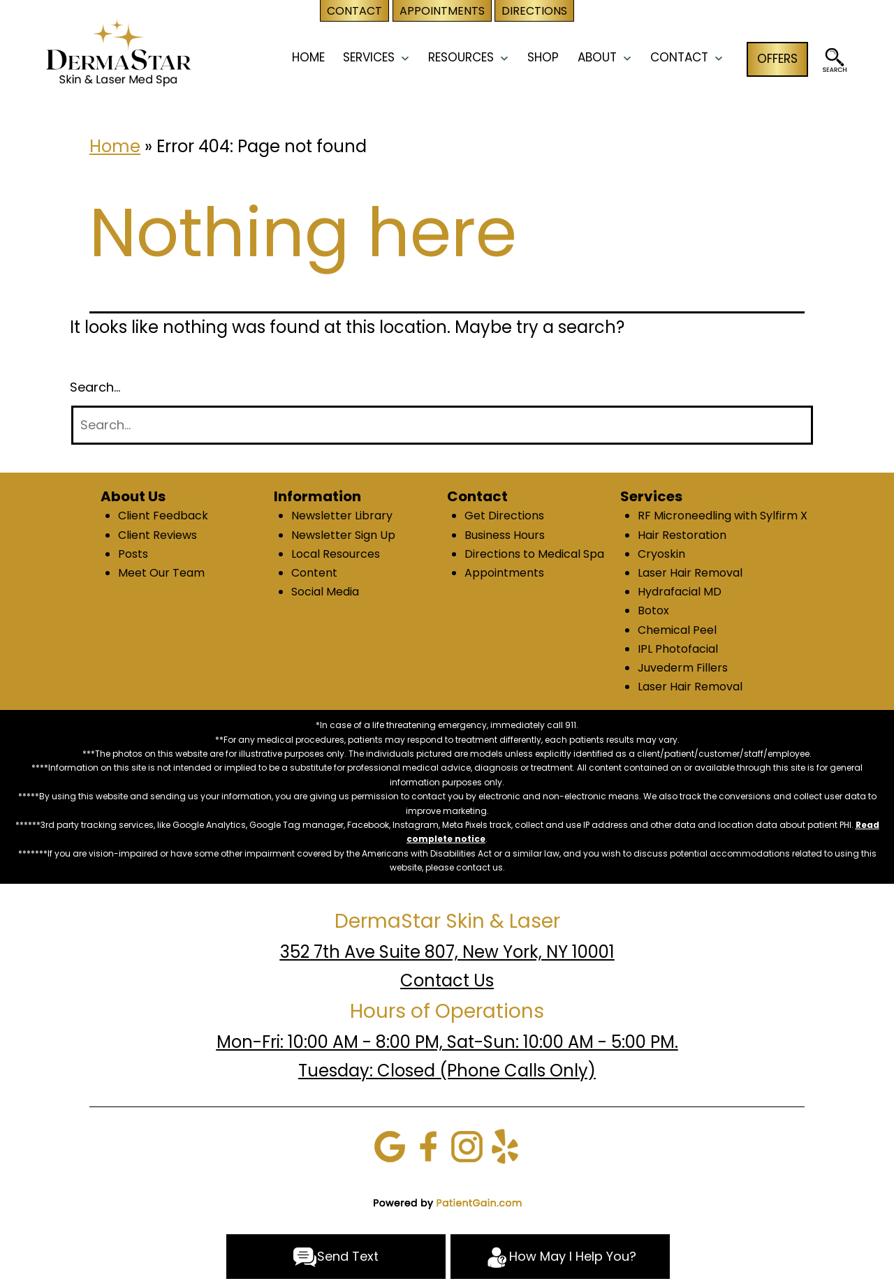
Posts (133, 554)
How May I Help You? (560, 1257)
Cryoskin (661, 554)
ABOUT (597, 57)
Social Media (325, 592)
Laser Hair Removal (690, 573)
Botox (653, 610)
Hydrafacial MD (679, 592)
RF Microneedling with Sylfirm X (722, 516)
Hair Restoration (682, 535)
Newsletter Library (342, 516)
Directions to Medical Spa (534, 554)
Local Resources (335, 554)
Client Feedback (163, 516)
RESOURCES (461, 57)
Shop (543, 57)
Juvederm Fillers (683, 668)
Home (114, 146)
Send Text (336, 1257)
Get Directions (504, 516)
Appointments (504, 573)
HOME (308, 57)
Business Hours (504, 535)
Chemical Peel (677, 630)
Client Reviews (157, 535)
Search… (95, 387)
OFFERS (777, 58)
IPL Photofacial (678, 649)
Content (314, 573)
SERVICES (369, 57)
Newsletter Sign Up (343, 535)
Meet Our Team (161, 573)
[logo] (118, 51)
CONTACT (679, 57)
